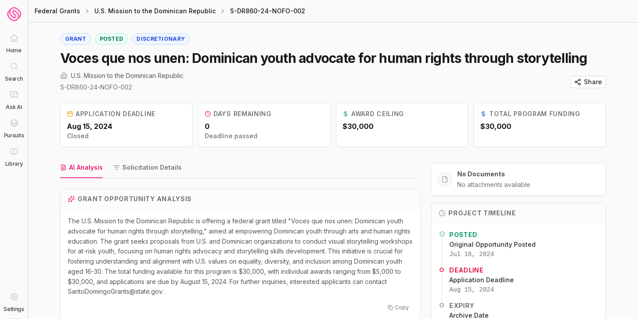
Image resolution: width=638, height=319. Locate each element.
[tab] (81, 168)
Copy (398, 307)
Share (588, 82)
